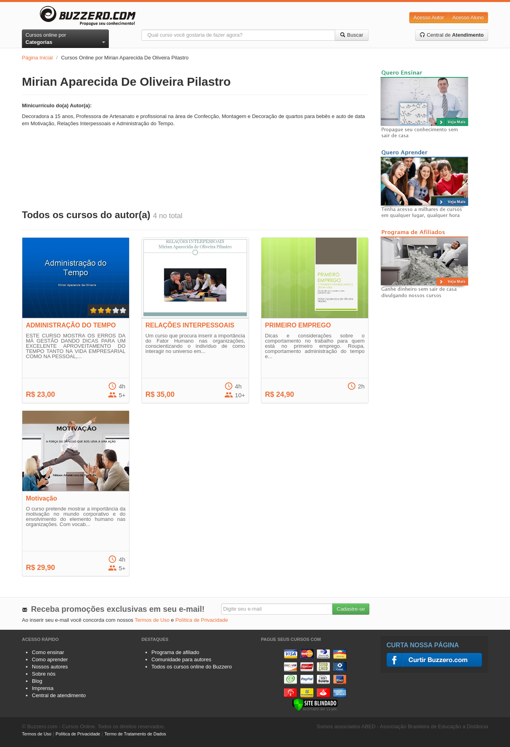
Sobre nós (43, 674)
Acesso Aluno (468, 17)
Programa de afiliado (175, 652)
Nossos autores (50, 667)
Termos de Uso (152, 620)
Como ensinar (48, 652)
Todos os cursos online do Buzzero (191, 667)
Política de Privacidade (201, 620)
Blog (37, 681)
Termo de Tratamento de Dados (135, 733)
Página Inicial (37, 58)
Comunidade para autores (181, 659)
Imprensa (42, 688)
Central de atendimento (59, 695)
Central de (452, 35)
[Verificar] (315, 704)
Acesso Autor (429, 17)
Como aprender (50, 659)
